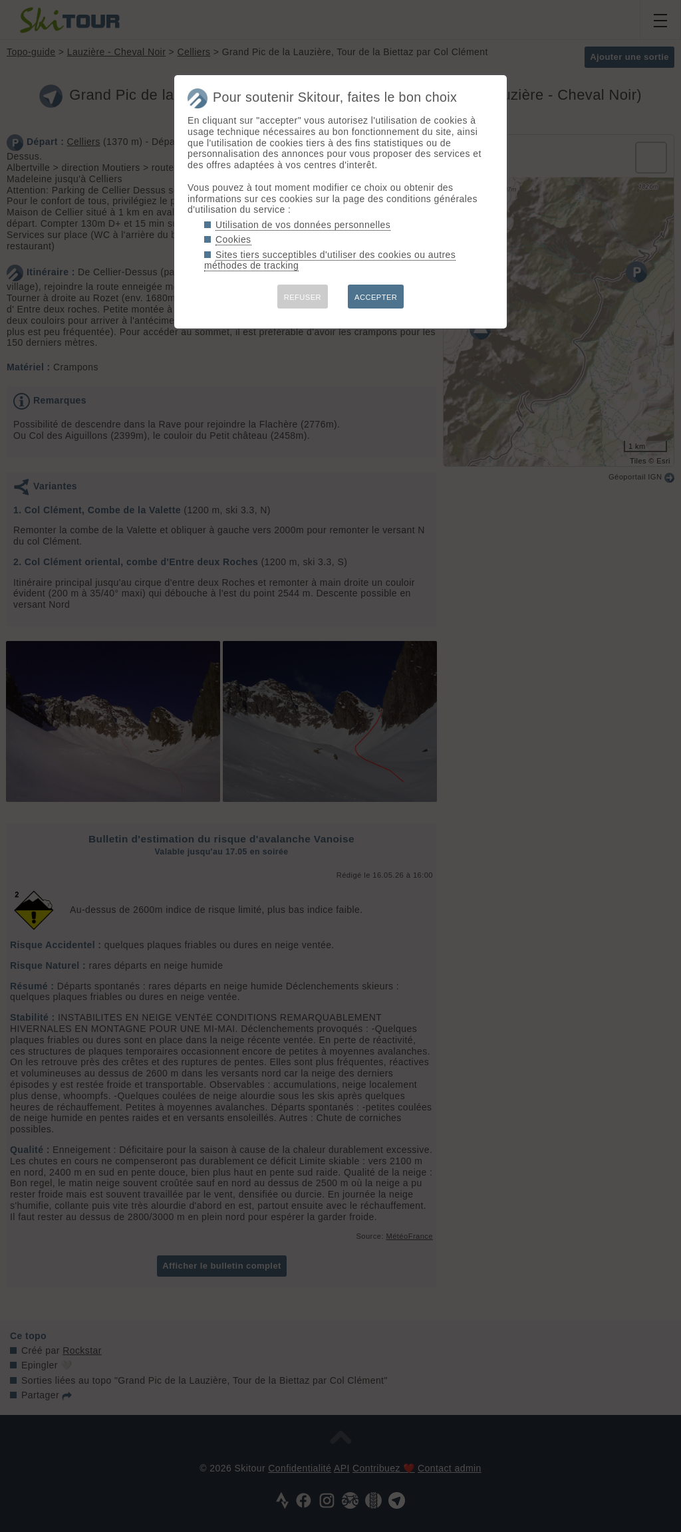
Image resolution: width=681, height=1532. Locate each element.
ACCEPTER (375, 297)
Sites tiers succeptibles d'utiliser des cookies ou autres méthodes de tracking (330, 260)
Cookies (233, 239)
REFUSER (302, 297)
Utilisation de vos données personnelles (302, 224)
